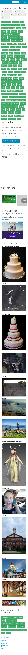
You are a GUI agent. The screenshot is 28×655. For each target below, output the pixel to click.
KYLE (9, 69)
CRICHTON (4, 34)
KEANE (20, 69)
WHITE (21, 116)
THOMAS (21, 106)
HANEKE (4, 56)
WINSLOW (18, 112)
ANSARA (4, 22)
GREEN (10, 53)
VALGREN (4, 112)
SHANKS (4, 103)
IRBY (10, 62)
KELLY (24, 69)
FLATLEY (24, 47)
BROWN (18, 28)
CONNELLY (14, 31)
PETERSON (14, 90)
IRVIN (20, 62)
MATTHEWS (12, 81)
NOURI (8, 84)
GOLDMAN (16, 53)
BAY (14, 28)
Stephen (22, 623)
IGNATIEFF (15, 62)
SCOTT (9, 103)
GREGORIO (5, 50)
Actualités (3, 639)
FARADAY (18, 47)
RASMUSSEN (17, 97)
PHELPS (13, 87)
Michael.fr (4, 2)
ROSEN (23, 97)
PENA (9, 90)
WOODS (16, 116)
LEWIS (4, 75)
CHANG (3, 31)
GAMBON (12, 50)
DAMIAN (21, 37)
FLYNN (3, 47)
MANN (10, 78)
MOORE (15, 75)
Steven (16, 623)
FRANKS (12, 47)
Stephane (4, 626)
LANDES (10, 72)
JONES (15, 65)
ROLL (3, 100)
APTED (9, 22)
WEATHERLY (11, 112)
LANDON (5, 72)
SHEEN (16, 100)
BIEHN (23, 25)
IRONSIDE (24, 59)
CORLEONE (11, 34)
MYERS (20, 75)
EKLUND (4, 44)
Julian (23, 626)
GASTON (23, 53)
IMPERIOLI (5, 62)
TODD (3, 109)
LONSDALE (16, 72)
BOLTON (4, 25)
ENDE (9, 44)
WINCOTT (4, 116)
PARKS (22, 87)
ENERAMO (14, 44)
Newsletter (4, 650)
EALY (3, 40)
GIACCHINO (4, 53)
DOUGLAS (4, 37)
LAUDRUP (23, 72)
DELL (16, 37)
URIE (8, 109)
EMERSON (13, 40)
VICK (23, 109)
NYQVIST (19, 81)
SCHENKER (22, 103)
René (3, 620)
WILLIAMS (4, 119)
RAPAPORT (5, 97)
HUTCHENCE (21, 56)
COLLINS (21, 31)
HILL (7, 59)
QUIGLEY (4, 94)
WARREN (10, 116)
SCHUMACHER (9, 100)
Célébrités (15, 2)
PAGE (8, 87)
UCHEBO (13, 109)
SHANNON (22, 100)
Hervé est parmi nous (7, 617)
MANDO (21, 78)
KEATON (4, 69)
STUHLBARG (15, 103)
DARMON (11, 37)
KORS (20, 65)
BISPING (18, 25)
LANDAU (9, 75)
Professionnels (5, 642)
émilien (20, 617)
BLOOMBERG (11, 25)
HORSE (18, 59)
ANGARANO (15, 22)
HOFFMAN (10, 56)
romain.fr (8, 633)
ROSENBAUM (22, 94)
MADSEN (16, 78)
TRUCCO (10, 106)
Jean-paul (11, 630)
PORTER (4, 90)
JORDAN (10, 65)
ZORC (18, 119)
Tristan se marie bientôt (7, 623)
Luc (15, 620)
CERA (8, 31)
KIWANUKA (14, 69)
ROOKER (10, 94)
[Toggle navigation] (25, 2)
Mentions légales (5, 646)
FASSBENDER (22, 44)
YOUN (9, 119)
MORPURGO (5, 81)
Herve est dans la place (20, 630)
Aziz (7, 620)
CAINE (23, 28)
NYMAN (3, 84)
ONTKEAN (19, 84)
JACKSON (4, 65)
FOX (8, 47)
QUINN (20, 90)
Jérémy (15, 617)
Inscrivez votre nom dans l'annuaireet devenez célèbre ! (10, 140)
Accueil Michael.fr (5, 637)
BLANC (9, 28)
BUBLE (21, 22)
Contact (3, 648)
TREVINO (4, 106)
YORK (14, 119)
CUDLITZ (18, 34)
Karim (18, 626)
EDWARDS (20, 40)
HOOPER (12, 59)
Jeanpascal (4, 630)
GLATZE (18, 50)
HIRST (15, 56)
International (4, 643)
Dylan (3, 633)
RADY (11, 97)
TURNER (16, 106)
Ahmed (11, 620)
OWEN (13, 84)
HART (3, 59)
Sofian (9, 626)
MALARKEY (4, 78)
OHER (3, 87)
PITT (18, 87)
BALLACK (4, 28)
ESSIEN (7, 40)
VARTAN (18, 109)
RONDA (15, 94)
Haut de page (5, 645)
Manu (14, 626)
